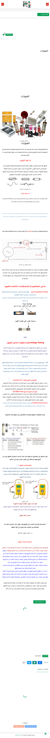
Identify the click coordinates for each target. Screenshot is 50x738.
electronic (9, 34)
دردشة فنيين (18, 735)
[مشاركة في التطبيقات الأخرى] (24, 662)
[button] (40, 662)
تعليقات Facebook (30, 726)
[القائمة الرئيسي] (47, 4)
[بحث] (2, 4)
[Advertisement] (30, 35)
